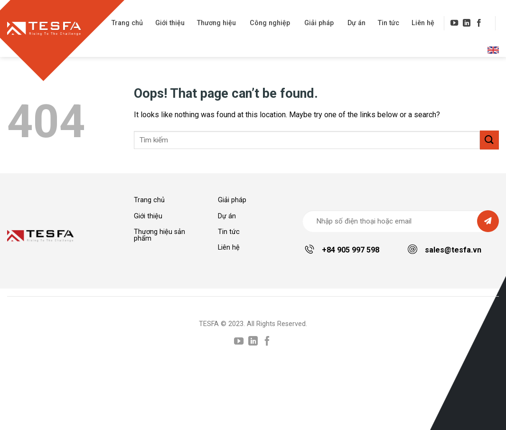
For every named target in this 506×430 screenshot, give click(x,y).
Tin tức (388, 23)
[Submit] (489, 140)
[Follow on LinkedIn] (466, 23)
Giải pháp (319, 23)
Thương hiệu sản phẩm (159, 235)
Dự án (356, 23)
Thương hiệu (216, 23)
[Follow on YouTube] (454, 23)
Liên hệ (423, 23)
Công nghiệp (270, 23)
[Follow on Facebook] (479, 23)
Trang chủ (127, 23)
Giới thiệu (170, 23)
